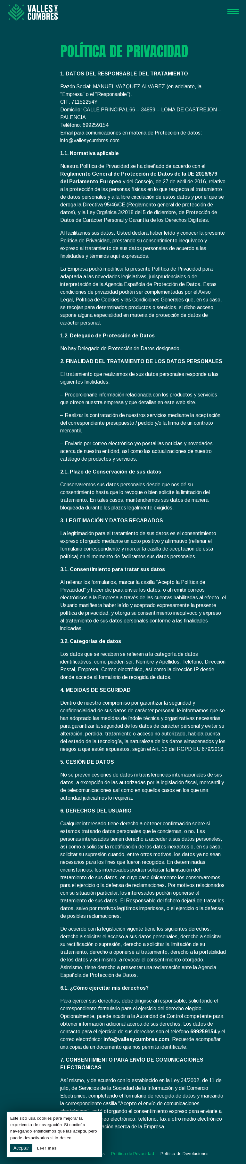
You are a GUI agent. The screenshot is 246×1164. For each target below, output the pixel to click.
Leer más (47, 1148)
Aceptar (21, 1148)
